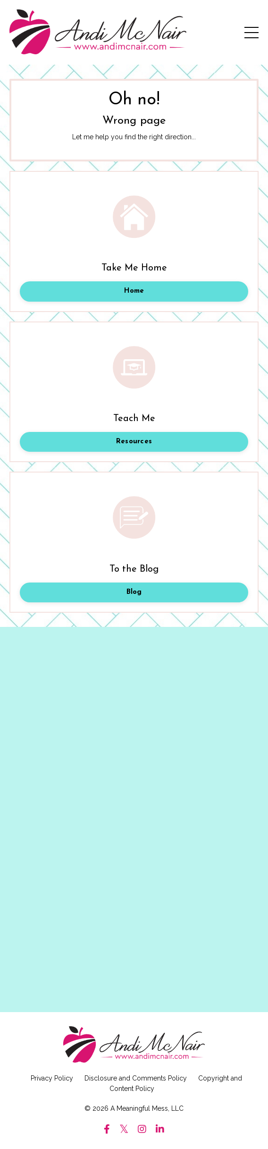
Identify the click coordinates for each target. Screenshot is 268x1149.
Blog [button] (134, 592)
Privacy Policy (52, 1078)
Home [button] (134, 291)
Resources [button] (134, 441)
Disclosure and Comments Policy (135, 1078)
